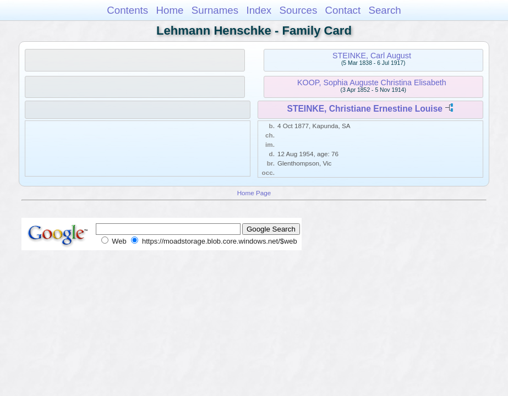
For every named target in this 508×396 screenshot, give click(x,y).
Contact (343, 10)
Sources (299, 10)
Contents (127, 10)
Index (258, 10)
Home (169, 10)
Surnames (215, 10)
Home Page (254, 192)
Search (384, 10)
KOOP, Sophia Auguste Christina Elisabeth (371, 82)
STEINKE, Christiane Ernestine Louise (365, 108)
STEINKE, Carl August (371, 55)
